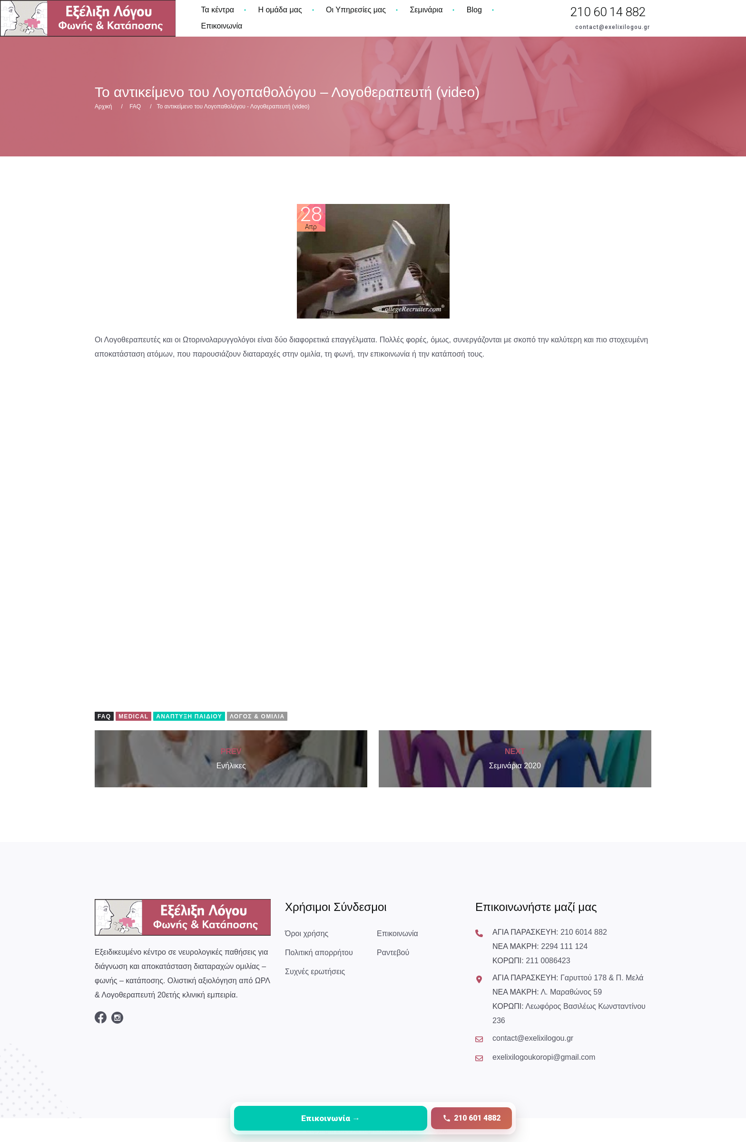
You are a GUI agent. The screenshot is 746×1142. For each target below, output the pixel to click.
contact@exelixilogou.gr (612, 27)
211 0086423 (548, 961)
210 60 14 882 (608, 12)
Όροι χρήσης (306, 933)
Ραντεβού (393, 952)
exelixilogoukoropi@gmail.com (543, 1057)
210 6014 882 (583, 932)
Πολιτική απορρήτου (319, 952)
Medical (133, 716)
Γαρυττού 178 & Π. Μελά (602, 978)
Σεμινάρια (426, 10)
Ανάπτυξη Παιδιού (189, 716)
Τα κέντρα (218, 10)
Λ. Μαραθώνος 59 (571, 992)
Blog (474, 10)
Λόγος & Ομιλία (257, 716)
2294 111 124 (564, 946)
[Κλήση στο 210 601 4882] (471, 1118)
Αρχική (103, 106)
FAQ (135, 106)
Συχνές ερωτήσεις (315, 972)
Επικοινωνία (222, 26)
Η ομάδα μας (280, 10)
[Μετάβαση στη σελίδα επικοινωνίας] (330, 1118)
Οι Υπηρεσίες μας (356, 10)
